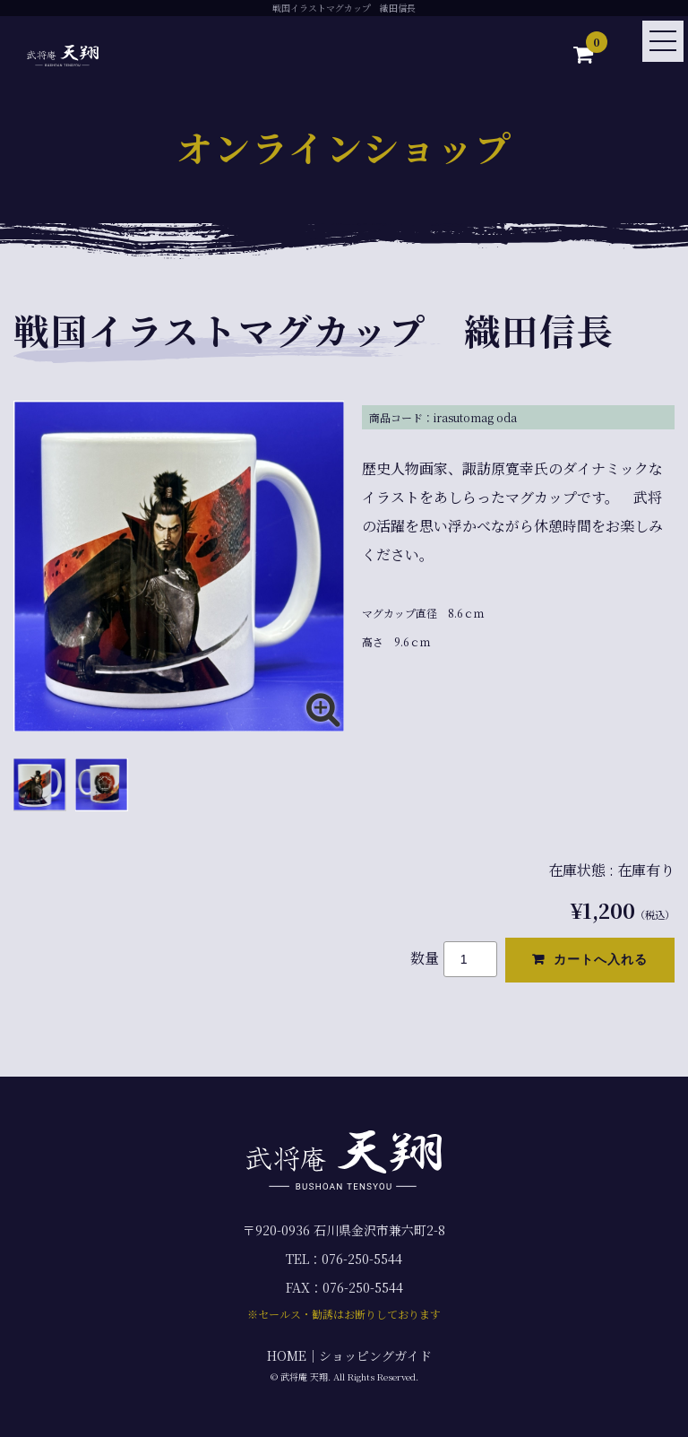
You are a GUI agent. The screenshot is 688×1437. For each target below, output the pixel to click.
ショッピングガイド (375, 1355)
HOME (286, 1355)
